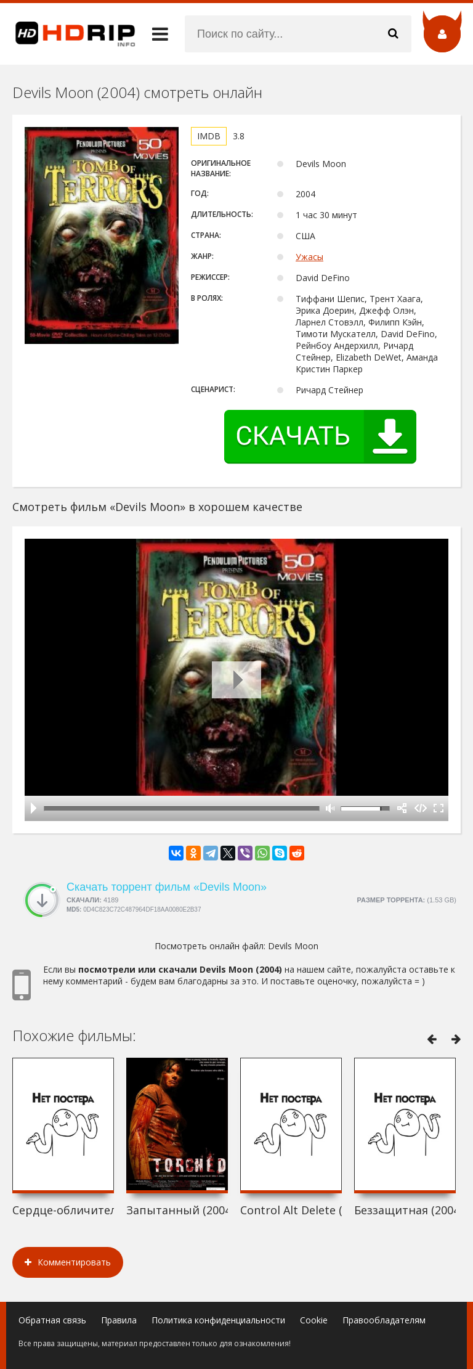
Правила (119, 1320)
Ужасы (309, 257)
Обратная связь (52, 1320)
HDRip (67, 34)
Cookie (314, 1320)
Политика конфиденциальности (218, 1320)
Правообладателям (384, 1320)
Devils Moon (293, 946)
